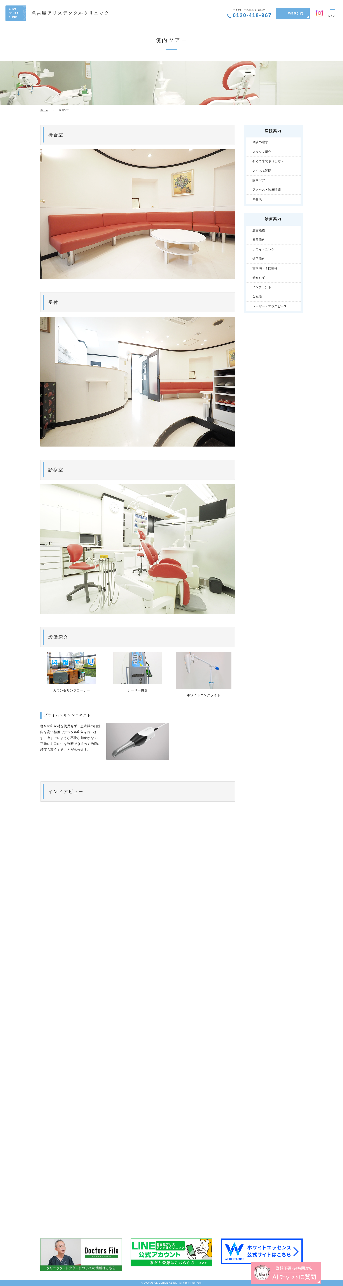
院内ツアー (260, 180)
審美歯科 (258, 239)
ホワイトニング (263, 249)
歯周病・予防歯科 (265, 268)
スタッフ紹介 (261, 151)
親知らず (258, 278)
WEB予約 (295, 13)
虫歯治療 (258, 230)
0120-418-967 (252, 13)
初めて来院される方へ (268, 161)
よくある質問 (261, 170)
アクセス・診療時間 (266, 189)
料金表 (257, 199)
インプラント (261, 287)
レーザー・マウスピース (269, 306)
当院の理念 (260, 142)
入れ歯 (257, 297)
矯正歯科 (258, 258)
